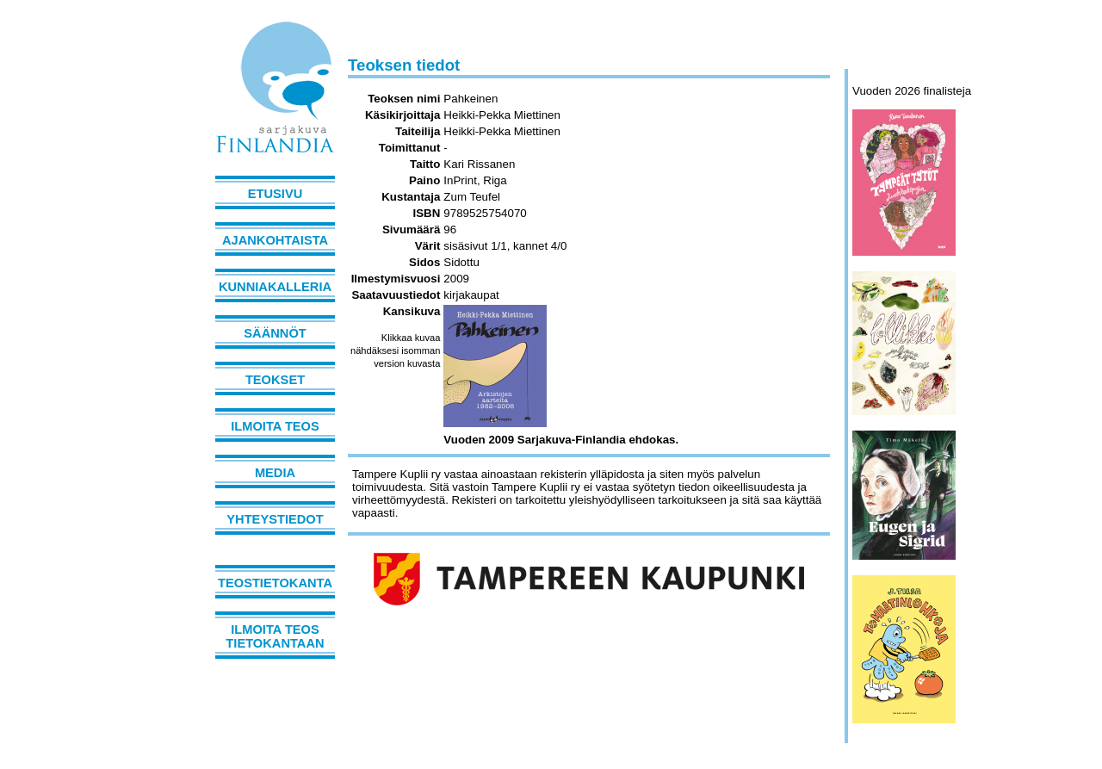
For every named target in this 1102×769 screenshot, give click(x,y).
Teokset (275, 380)
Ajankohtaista (275, 240)
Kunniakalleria (275, 287)
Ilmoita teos (275, 426)
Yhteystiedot (274, 519)
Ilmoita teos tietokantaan (275, 636)
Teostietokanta (275, 583)
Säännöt (275, 333)
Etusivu (275, 194)
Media (275, 473)
